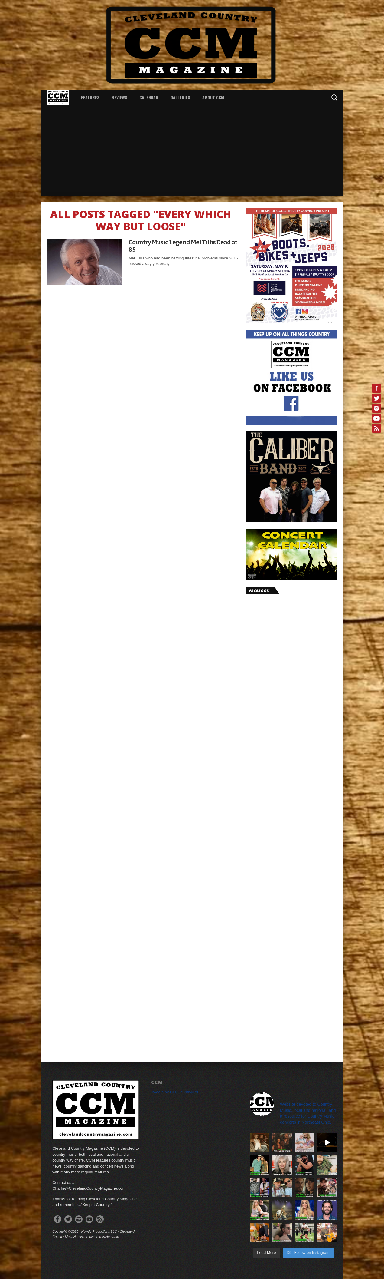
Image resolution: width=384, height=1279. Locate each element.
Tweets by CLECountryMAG (175, 1092)
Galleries (180, 97)
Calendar (148, 97)
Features (90, 97)
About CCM (213, 97)
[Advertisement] (192, 150)
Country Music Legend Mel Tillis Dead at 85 (183, 246)
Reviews (119, 97)
